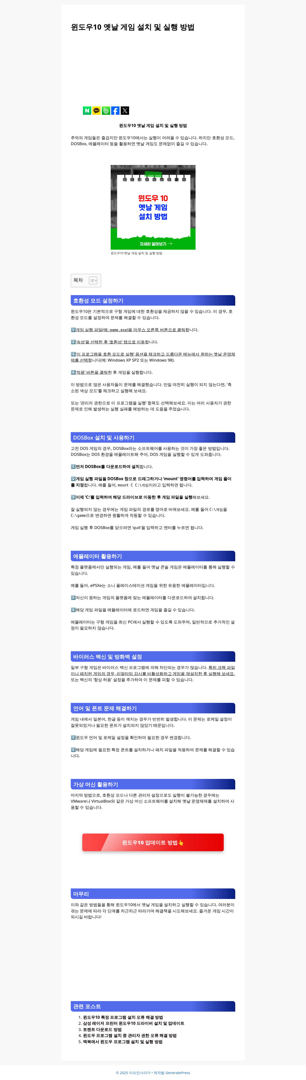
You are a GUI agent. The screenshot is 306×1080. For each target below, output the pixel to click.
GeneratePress (177, 1072)
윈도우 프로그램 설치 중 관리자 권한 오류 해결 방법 (130, 1035)
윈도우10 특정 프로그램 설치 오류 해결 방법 (123, 1017)
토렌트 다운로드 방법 (102, 1029)
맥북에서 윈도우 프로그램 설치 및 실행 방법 (123, 1041)
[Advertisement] (153, 72)
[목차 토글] (90, 280)
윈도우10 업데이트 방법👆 (152, 842)
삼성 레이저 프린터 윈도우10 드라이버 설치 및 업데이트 (133, 1023)
